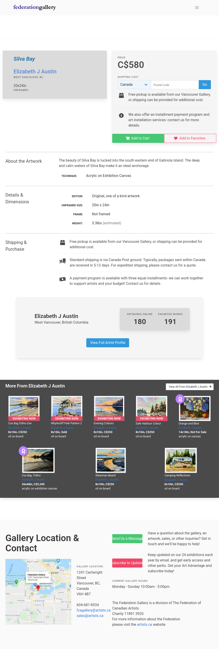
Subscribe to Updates (127, 563)
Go (205, 84)
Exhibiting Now (24, 418)
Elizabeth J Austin (35, 71)
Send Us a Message (127, 538)
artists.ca (144, 624)
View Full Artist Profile (107, 343)
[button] (197, 8)
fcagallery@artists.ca (94, 610)
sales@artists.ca (90, 616)
